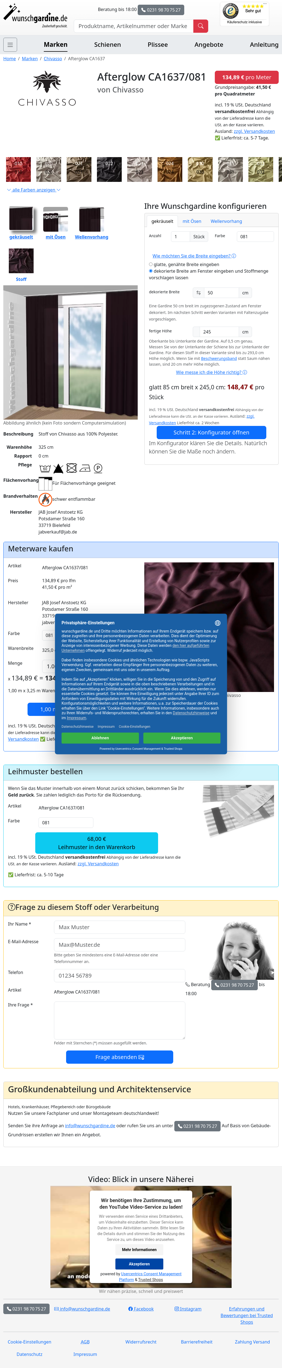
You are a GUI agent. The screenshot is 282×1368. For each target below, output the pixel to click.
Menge (15, 663)
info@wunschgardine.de (90, 1126)
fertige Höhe (160, 330)
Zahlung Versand (252, 1342)
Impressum (85, 1354)
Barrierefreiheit (197, 1342)
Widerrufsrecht (141, 1342)
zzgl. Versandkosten (254, 131)
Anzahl (155, 235)
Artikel (14, 566)
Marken (55, 44)
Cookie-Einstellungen (29, 1342)
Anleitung (264, 44)
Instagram (188, 1309)
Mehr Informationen (139, 1249)
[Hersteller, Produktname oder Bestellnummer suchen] (134, 26)
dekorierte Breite (164, 291)
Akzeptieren (139, 1264)
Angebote (208, 44)
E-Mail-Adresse (23, 942)
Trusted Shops (150, 1279)
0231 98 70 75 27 (160, 10)
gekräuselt (21, 233)
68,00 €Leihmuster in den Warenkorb (96, 843)
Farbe (220, 235)
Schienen (107, 44)
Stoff (21, 265)
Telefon (15, 972)
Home (9, 59)
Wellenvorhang (91, 233)
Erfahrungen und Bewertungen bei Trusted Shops (247, 1315)
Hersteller (18, 603)
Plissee (158, 44)
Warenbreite (21, 648)
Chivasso (53, 59)
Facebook (141, 1309)
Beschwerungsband (219, 358)
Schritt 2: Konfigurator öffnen (211, 432)
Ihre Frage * (20, 1005)
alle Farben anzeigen (34, 190)
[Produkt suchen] (200, 26)
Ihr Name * (19, 924)
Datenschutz (29, 1354)
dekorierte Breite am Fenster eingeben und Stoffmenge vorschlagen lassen (209, 274)
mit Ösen (55, 233)
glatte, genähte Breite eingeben (184, 264)
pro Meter (246, 77)
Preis (13, 581)
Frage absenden (119, 1057)
